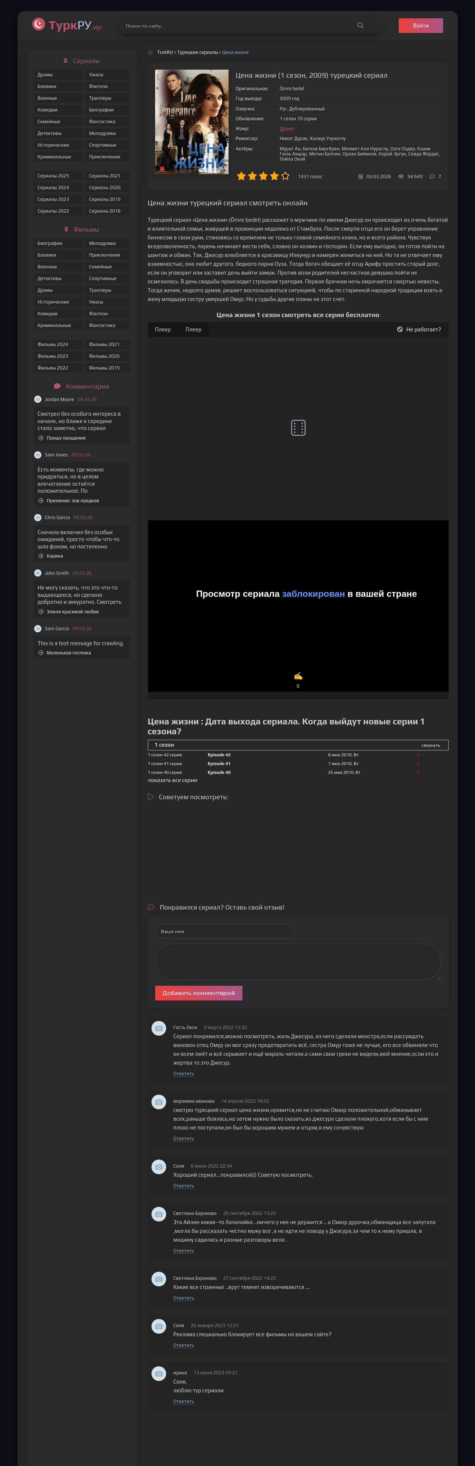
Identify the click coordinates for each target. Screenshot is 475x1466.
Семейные (49, 121)
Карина (51, 556)
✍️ (298, 680)
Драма (287, 128)
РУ (75, 25)
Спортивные (102, 145)
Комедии (48, 110)
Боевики (47, 86)
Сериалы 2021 (105, 176)
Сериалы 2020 (105, 187)
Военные (47, 98)
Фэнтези (98, 86)
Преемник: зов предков (69, 500)
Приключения (104, 156)
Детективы (50, 133)
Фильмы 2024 (53, 344)
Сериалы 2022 (53, 211)
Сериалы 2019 (105, 199)
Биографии (101, 110)
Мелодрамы (102, 133)
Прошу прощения (62, 438)
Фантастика (102, 121)
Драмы (45, 74)
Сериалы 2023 (53, 199)
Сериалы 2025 (53, 176)
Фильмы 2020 (104, 356)
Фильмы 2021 (104, 344)
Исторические (53, 145)
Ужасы (96, 74)
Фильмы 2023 (53, 356)
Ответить (183, 1073)
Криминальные (55, 156)
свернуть (431, 745)
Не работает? (419, 329)
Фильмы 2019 (104, 368)
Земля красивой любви (69, 611)
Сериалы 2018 (105, 211)
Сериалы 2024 (53, 187)
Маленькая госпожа (65, 652)
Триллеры (100, 98)
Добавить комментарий (198, 992)
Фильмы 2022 (53, 368)
